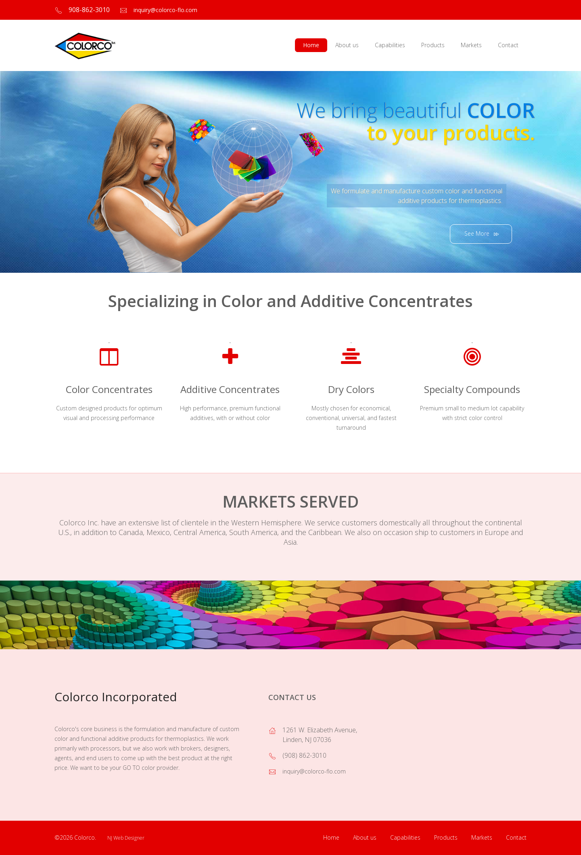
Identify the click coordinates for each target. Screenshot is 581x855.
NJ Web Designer (125, 837)
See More (482, 234)
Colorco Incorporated (115, 696)
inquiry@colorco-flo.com (165, 10)
